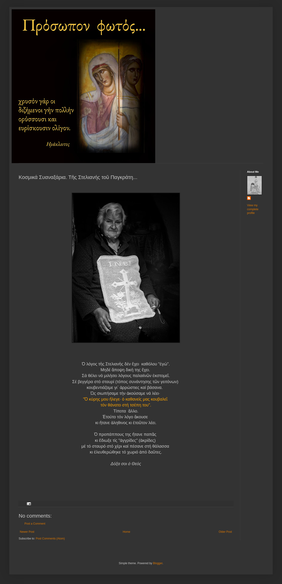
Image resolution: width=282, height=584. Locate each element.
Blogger (157, 563)
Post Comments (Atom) (50, 538)
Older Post (225, 531)
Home (126, 531)
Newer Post (27, 531)
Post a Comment (34, 523)
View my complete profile (252, 209)
